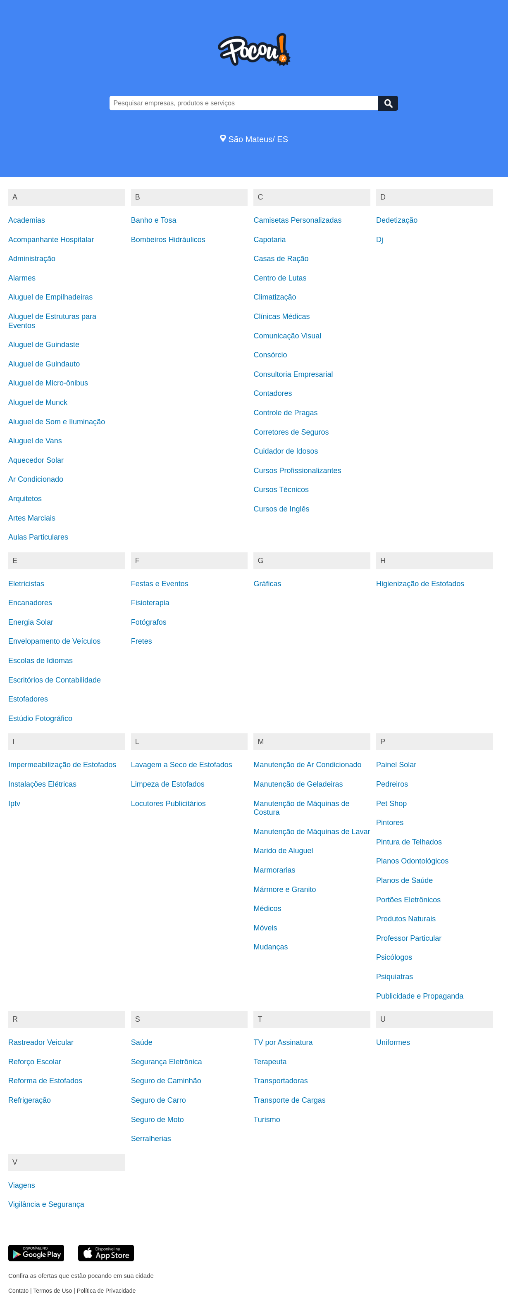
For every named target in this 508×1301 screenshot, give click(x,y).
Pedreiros (392, 784)
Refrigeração (29, 1100)
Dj (379, 239)
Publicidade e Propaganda (419, 996)
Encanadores (30, 603)
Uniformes (393, 1042)
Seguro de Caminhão (166, 1081)
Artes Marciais (31, 518)
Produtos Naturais (406, 919)
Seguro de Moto (157, 1119)
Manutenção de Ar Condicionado (307, 765)
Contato (18, 1290)
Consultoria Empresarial (293, 374)
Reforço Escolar (34, 1062)
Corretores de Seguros (291, 432)
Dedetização (396, 220)
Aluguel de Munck (37, 402)
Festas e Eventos (159, 584)
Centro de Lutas (279, 278)
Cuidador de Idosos (285, 451)
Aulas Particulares (38, 537)
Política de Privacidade (106, 1290)
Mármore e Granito (284, 889)
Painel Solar (396, 765)
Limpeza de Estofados (168, 784)
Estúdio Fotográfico (40, 718)
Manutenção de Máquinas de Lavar (311, 832)
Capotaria (269, 239)
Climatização (274, 297)
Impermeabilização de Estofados (62, 765)
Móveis (265, 928)
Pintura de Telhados (409, 842)
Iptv (14, 803)
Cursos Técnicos (281, 489)
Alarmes (22, 278)
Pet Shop (391, 803)
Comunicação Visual (287, 336)
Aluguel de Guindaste (43, 344)
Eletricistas (26, 584)
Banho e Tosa (153, 220)
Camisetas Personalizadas (297, 220)
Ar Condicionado (35, 479)
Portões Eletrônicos (408, 900)
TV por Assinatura (282, 1042)
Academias (26, 220)
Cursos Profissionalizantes (297, 470)
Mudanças (270, 947)
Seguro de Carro (158, 1100)
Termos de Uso (52, 1290)
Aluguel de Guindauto (44, 364)
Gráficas (267, 584)
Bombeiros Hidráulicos (168, 239)
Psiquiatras (394, 977)
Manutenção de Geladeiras (298, 784)
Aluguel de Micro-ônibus (48, 383)
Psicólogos (394, 957)
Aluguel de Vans (35, 441)
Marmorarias (274, 870)
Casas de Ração (280, 258)
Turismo (266, 1119)
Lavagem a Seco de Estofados (181, 765)
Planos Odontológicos (412, 861)
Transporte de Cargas (289, 1100)
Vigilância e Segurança (46, 1204)
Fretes (141, 641)
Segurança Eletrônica (166, 1062)
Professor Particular (408, 938)
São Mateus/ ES (254, 139)
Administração (31, 258)
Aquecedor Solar (36, 460)
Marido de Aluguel (283, 851)
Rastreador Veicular (41, 1042)
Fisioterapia (150, 603)
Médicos (267, 908)
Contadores (272, 393)
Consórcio (270, 355)
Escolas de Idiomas (40, 660)
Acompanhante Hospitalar (51, 239)
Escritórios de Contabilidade (54, 680)
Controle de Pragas (285, 413)
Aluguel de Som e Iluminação (56, 422)
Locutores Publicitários (168, 803)
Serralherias (151, 1139)
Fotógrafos (149, 622)
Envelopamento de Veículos (54, 641)
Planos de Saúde (404, 880)
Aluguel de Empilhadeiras (50, 297)
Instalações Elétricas (42, 784)
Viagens (21, 1185)
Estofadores (28, 699)
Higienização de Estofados (420, 584)
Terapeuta (269, 1062)
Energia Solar (30, 622)
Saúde (142, 1042)
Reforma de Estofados (45, 1081)
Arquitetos (25, 499)
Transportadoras (280, 1081)
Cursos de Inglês (281, 509)
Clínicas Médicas (281, 316)
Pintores (389, 822)
